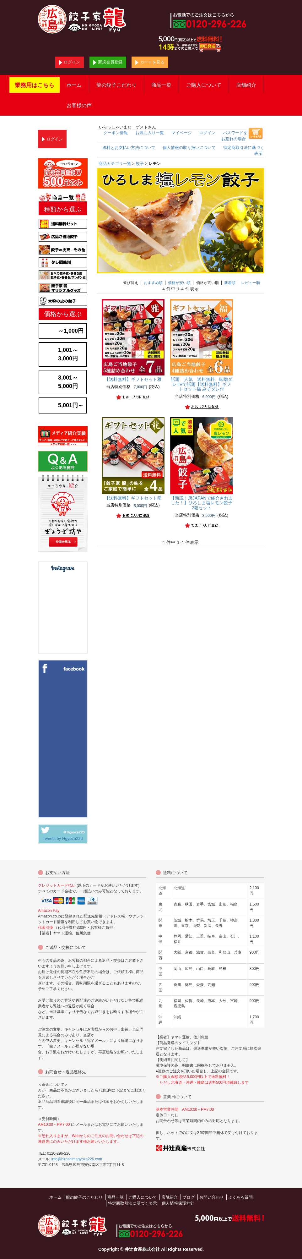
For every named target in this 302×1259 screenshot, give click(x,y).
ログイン (69, 62)
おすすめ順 (153, 283)
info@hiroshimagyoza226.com (76, 1159)
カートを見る (149, 62)
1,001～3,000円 (68, 354)
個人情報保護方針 (178, 1203)
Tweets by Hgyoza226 (63, 838)
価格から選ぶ (63, 313)
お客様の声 (79, 105)
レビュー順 (250, 283)
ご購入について (203, 85)
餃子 (140, 163)
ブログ (188, 1197)
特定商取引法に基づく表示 (132, 1203)
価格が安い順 (179, 283)
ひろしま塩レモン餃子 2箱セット (203, 502)
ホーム (74, 85)
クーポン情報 (115, 132)
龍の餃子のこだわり (84, 1197)
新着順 (229, 283)
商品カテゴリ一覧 (115, 163)
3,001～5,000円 (68, 382)
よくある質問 (240, 1197)
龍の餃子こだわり (116, 85)
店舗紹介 (246, 85)
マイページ (181, 132)
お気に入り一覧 (149, 132)
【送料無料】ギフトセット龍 (133, 498)
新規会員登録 (107, 62)
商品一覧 (161, 85)
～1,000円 (71, 331)
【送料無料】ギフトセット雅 (133, 379)
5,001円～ (71, 405)
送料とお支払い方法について (128, 147)
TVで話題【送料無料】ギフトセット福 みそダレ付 (201, 384)
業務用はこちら (34, 85)
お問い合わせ (211, 1197)
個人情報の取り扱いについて (189, 147)
